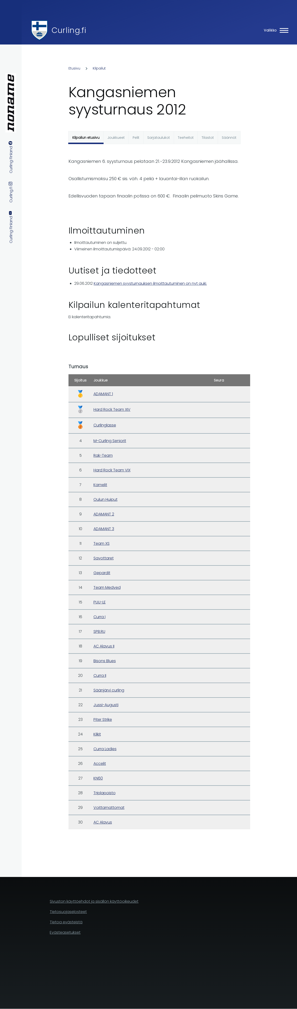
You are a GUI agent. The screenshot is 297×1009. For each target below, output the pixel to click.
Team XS (101, 543)
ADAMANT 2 (103, 514)
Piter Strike (102, 719)
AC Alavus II (103, 646)
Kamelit (100, 485)
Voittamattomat (108, 807)
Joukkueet (116, 137)
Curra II (99, 675)
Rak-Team (103, 455)
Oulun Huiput (105, 499)
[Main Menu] (275, 30)
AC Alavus (102, 822)
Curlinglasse (104, 425)
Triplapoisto (104, 793)
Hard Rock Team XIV (111, 409)
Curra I (99, 617)
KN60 (98, 778)
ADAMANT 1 (103, 394)
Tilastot (208, 137)
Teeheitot (186, 137)
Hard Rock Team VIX (111, 470)
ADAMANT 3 (103, 529)
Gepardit (101, 573)
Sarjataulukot (158, 137)
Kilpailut (99, 68)
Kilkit (97, 734)
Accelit (99, 763)
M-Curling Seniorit (109, 441)
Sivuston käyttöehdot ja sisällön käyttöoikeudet (94, 901)
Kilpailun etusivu (85, 137)
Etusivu (74, 68)
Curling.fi (68, 30)
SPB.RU (99, 631)
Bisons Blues (104, 661)
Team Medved (107, 587)
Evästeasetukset (65, 932)
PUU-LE (99, 602)
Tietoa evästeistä (66, 922)
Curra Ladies (105, 749)
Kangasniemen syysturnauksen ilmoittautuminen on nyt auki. (150, 283)
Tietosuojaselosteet (68, 911)
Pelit (136, 137)
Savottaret (103, 558)
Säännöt (229, 137)
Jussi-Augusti (105, 705)
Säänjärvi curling (108, 690)
